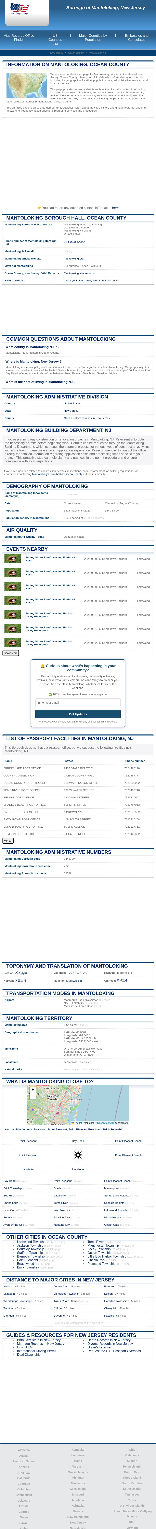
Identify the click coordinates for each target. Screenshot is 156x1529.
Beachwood (25, 1263)
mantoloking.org (74, 258)
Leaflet (77, 1123)
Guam (24, 1517)
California (23, 1478)
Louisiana (77, 1455)
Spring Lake (10, 1202)
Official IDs (25, 1347)
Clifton (58, 1308)
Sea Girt (8, 1195)
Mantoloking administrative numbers (58, 852)
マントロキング (78, 972)
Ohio (132, 1449)
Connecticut (24, 1495)
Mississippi (78, 1488)
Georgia (23, 1511)
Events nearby (27, 549)
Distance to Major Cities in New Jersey (60, 1279)
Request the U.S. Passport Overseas (114, 1351)
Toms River (61, 1202)
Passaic (109, 1315)
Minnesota (78, 1483)
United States (72, 403)
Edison (108, 1293)
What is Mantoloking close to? (50, 1081)
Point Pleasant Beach (82, 1129)
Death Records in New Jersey (109, 1340)
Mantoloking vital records (79, 273)
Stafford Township (30, 1252)
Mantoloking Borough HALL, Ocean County (66, 218)
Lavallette (28, 1169)
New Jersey (56, 53)
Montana (78, 1500)
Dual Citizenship (29, 1354)
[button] (33, 1090)
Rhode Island (132, 1477)
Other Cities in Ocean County (47, 1237)
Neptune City (62, 1224)
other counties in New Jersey (92, 418)
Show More (10, 653)
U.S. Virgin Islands (132, 1505)
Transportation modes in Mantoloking (60, 993)
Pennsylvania (132, 1466)
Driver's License (99, 1347)
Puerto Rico (132, 1472)
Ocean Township (100, 1252)
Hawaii (23, 1523)
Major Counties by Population (93, 38)
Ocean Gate (111, 1224)
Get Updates (78, 714)
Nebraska (78, 1505)
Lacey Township (99, 1249)
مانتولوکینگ (21, 972)
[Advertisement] (78, 160)
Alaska (23, 1455)
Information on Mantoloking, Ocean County (67, 64)
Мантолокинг (74, 980)
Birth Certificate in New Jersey (39, 1340)
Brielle (58, 1188)
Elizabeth (9, 1293)
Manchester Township (103, 1245)
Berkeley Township (30, 1249)
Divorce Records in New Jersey (110, 1343)
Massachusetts (78, 1472)
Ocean (68, 418)
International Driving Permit (36, 1351)
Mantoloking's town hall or (48, 474)
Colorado (24, 1483)
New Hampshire (78, 1516)
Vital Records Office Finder (19, 38)
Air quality (21, 530)
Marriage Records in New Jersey (40, 1343)
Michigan (78, 1477)
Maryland (78, 1466)
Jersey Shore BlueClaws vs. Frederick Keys (51, 559)
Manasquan (111, 1188)
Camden (8, 1315)
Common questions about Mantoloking (61, 339)
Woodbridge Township (16, 1301)
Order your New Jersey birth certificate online (91, 280)
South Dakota (132, 1488)
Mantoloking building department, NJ (58, 430)
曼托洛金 (122, 980)
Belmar (7, 1217)
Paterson (109, 1286)
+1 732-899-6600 (74, 242)
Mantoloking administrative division (57, 396)
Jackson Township (30, 1245)
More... (8, 840)
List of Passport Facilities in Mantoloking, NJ (70, 738)
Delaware (24, 1500)
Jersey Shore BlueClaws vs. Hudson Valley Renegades (49, 615)
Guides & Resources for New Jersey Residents (71, 1335)
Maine (78, 1460)
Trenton (8, 1308)
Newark (8, 1286)
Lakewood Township (116, 1210)
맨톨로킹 (20, 980)
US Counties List (55, 40)
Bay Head (40, 1129)
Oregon (132, 1460)
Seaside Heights (114, 1202)
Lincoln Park (96, 1260)
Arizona (24, 1467)
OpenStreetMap (105, 1123)
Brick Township (113, 1129)
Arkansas (23, 1472)
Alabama (24, 1450)
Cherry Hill (110, 1308)
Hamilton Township (115, 1301)
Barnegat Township (31, 1256)
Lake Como (10, 1210)
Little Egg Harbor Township (107, 1256)
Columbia (23, 1489)
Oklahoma (132, 1455)
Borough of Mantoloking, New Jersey (105, 7)
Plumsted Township (102, 1263)
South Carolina (132, 1483)
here (115, 208)
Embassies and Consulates (136, 38)
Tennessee (132, 1494)
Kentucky (78, 1449)
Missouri (78, 1494)
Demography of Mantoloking (47, 486)
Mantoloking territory (39, 1018)
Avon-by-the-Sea (13, 1224)
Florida (24, 1506)
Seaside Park (62, 1217)
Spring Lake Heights (116, 1195)
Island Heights (113, 1217)
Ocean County (76, 53)
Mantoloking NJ (97, 53)
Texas (132, 1500)
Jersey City (60, 1286)
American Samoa (24, 1461)
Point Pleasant (57, 1129)
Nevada (78, 1511)
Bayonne (59, 1315)
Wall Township (62, 1210)
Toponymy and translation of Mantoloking (67, 966)
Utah (132, 1522)
